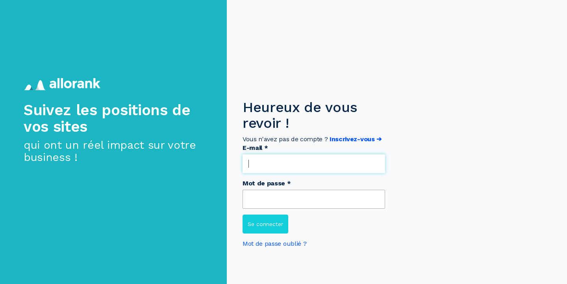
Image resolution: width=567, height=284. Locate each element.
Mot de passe (267, 183)
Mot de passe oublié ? (274, 243)
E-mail (255, 147)
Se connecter (265, 224)
